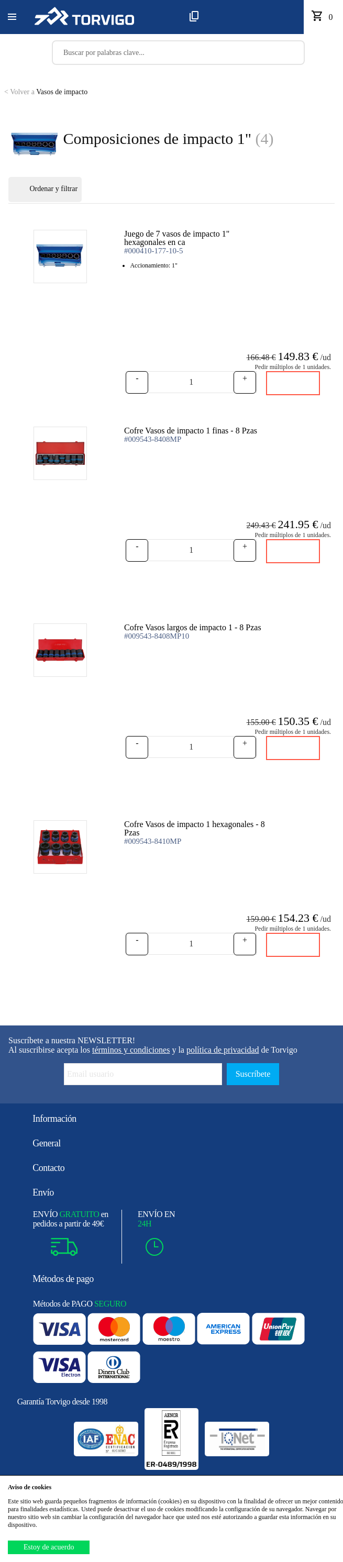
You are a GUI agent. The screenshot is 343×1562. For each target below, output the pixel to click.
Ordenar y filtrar (45, 189)
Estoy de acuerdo (49, 1547)
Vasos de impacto (45, 92)
